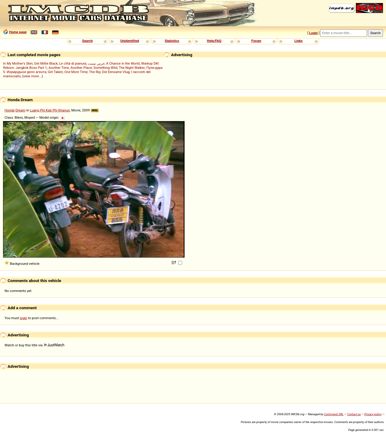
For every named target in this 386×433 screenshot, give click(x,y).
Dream (20, 110)
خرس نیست (96, 63)
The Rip (94, 72)
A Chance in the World (123, 63)
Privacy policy (372, 414)
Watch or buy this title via (34, 345)
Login (313, 33)
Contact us (354, 414)
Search (87, 41)
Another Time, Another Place (70, 68)
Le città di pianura (72, 63)
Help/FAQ (214, 41)
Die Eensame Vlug (115, 72)
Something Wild (105, 68)
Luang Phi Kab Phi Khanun (50, 110)
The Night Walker (132, 68)
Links (298, 41)
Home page (18, 32)
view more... (33, 76)
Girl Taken (55, 72)
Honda (9, 110)
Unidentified (129, 41)
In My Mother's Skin (18, 63)
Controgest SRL (333, 414)
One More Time (75, 72)
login (23, 318)
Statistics (172, 41)
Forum (256, 41)
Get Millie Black (46, 63)
